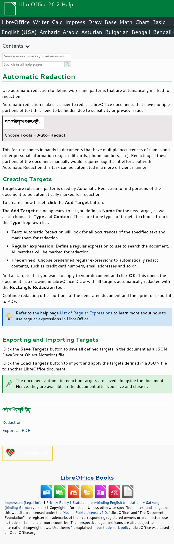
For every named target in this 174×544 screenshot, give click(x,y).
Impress (75, 22)
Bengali (140, 32)
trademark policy (116, 527)
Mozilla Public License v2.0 (85, 512)
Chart (142, 22)
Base (110, 22)
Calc (57, 22)
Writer (40, 22)
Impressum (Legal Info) (24, 502)
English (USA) (19, 32)
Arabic (70, 32)
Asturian (91, 32)
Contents (12, 45)
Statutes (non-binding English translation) (107, 502)
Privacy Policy (57, 502)
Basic (158, 22)
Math (126, 22)
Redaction (12, 422)
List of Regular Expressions (86, 313)
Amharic (49, 32)
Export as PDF (16, 430)
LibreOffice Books (87, 477)
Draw (95, 22)
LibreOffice (15, 22)
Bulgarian (117, 32)
